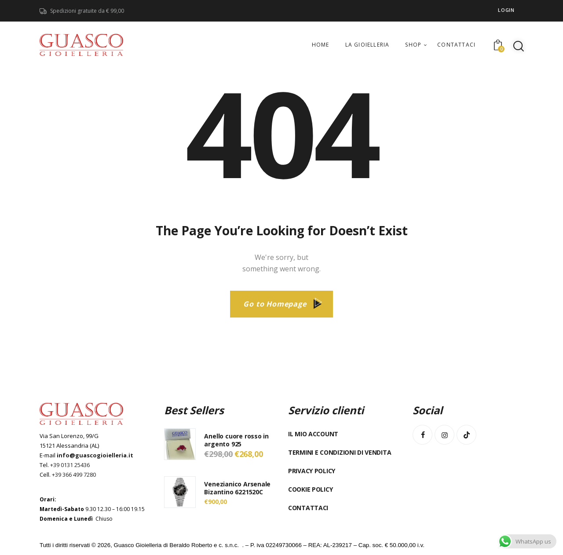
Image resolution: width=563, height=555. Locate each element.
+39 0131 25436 (70, 465)
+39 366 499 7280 (74, 474)
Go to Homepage (274, 304)
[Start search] (518, 46)
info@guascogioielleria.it (95, 455)
